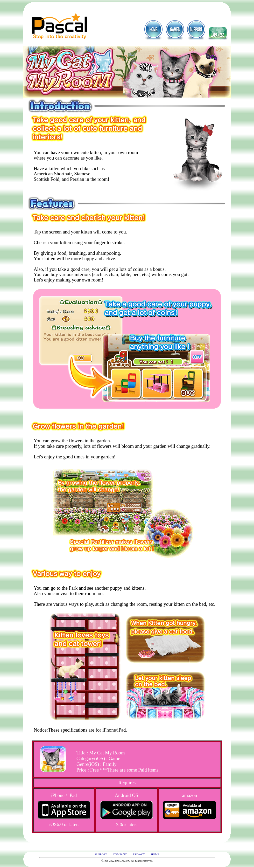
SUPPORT (101, 854)
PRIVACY (139, 854)
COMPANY (120, 854)
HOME (155, 854)
